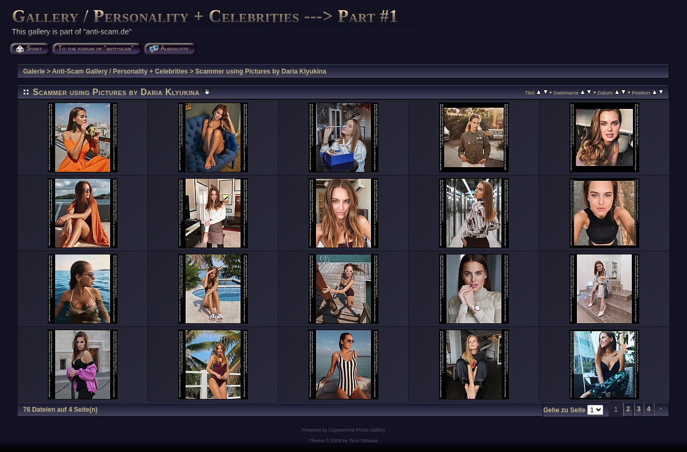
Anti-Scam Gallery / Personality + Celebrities (120, 71)
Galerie (34, 71)
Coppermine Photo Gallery (356, 430)
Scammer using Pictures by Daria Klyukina (260, 71)
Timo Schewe (363, 440)
